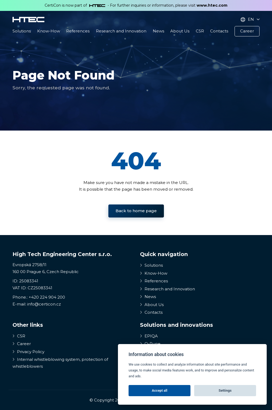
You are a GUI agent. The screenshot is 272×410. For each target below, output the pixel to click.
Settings (225, 390)
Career (247, 31)
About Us (179, 31)
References (78, 31)
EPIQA (149, 335)
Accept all (159, 390)
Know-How (48, 31)
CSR (200, 31)
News (158, 31)
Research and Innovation (121, 31)
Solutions (21, 31)
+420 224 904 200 (47, 297)
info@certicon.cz (44, 304)
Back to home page (136, 210)
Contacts (219, 31)
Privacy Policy (28, 351)
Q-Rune (150, 343)
